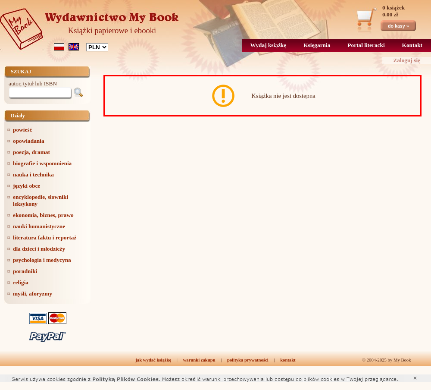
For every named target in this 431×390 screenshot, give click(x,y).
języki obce (26, 185)
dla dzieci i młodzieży (39, 248)
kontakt (288, 360)
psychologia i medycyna (42, 260)
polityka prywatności (248, 360)
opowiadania (28, 141)
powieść (22, 129)
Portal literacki (365, 45)
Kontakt (412, 45)
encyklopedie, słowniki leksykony (40, 200)
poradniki (25, 271)
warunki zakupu (199, 360)
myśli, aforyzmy (32, 293)
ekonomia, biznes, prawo (43, 215)
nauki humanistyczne (39, 226)
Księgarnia (316, 45)
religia (20, 282)
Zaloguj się (406, 60)
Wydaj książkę (268, 45)
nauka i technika (33, 174)
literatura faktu (44, 237)
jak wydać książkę (153, 360)
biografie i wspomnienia (42, 163)
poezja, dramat (31, 152)
